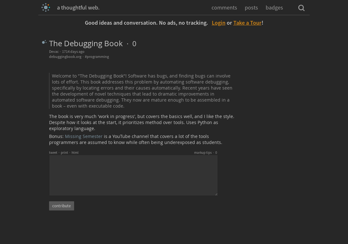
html (75, 152)
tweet (53, 152)
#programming (97, 56)
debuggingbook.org (65, 56)
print (64, 152)
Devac (54, 51)
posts (251, 7)
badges (274, 7)
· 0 (129, 43)
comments (224, 7)
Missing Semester (84, 136)
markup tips (203, 152)
